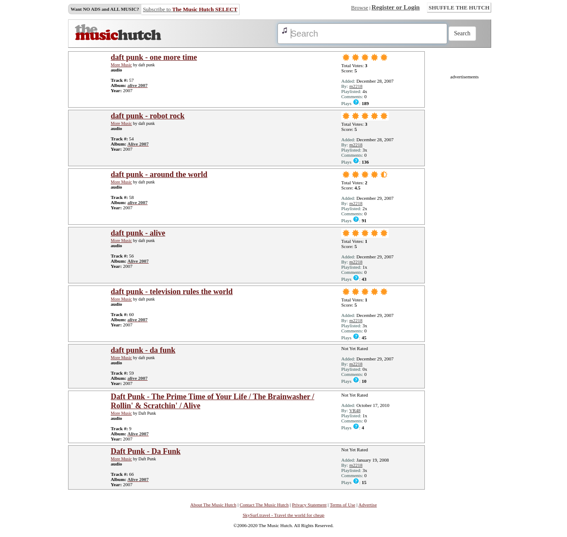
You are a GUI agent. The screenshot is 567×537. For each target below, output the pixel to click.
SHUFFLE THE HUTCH (459, 7)
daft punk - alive (138, 233)
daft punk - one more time (154, 57)
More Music (121, 64)
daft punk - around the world (159, 174)
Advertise (367, 504)
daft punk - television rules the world (172, 291)
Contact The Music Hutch (264, 504)
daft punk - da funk (143, 350)
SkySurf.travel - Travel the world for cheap (283, 515)
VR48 (354, 410)
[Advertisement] (464, 208)
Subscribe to (190, 9)
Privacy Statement (309, 504)
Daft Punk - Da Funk (146, 451)
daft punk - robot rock (147, 116)
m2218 (356, 86)
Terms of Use (342, 504)
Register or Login (395, 7)
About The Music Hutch (213, 504)
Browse (359, 7)
